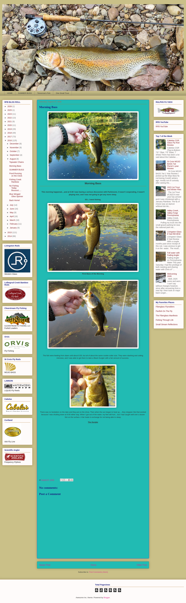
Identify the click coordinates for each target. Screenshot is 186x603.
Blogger (107, 597)
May (12, 212)
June (12, 209)
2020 (9, 125)
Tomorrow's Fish (43, 93)
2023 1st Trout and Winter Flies (174, 188)
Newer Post (44, 565)
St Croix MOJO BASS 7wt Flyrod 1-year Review (173, 165)
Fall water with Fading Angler (173, 254)
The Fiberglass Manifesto (167, 315)
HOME (10, 93)
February (14, 224)
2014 (9, 236)
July (12, 205)
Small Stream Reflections (167, 324)
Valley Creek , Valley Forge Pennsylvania (173, 212)
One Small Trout (62, 93)
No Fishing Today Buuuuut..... (15, 188)
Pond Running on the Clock (15, 174)
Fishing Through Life (164, 320)
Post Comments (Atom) (98, 572)
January (13, 228)
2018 (9, 133)
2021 (9, 121)
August (13, 159)
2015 (9, 232)
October (13, 151)
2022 (9, 118)
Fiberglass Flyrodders (165, 307)
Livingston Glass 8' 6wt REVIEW (174, 233)
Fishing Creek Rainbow (15, 180)
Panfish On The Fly (164, 311)
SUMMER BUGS (25, 93)
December (14, 144)
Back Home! (14, 200)
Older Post (142, 565)
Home (93, 565)
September (15, 155)
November (14, 147)
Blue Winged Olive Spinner (16, 195)
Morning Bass (15, 166)
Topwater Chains (16, 162)
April (12, 216)
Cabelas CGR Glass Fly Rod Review (173, 142)
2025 (9, 110)
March (13, 220)
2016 (9, 140)
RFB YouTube (162, 126)
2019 (9, 129)
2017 (9, 136)
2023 (9, 114)
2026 (9, 106)
